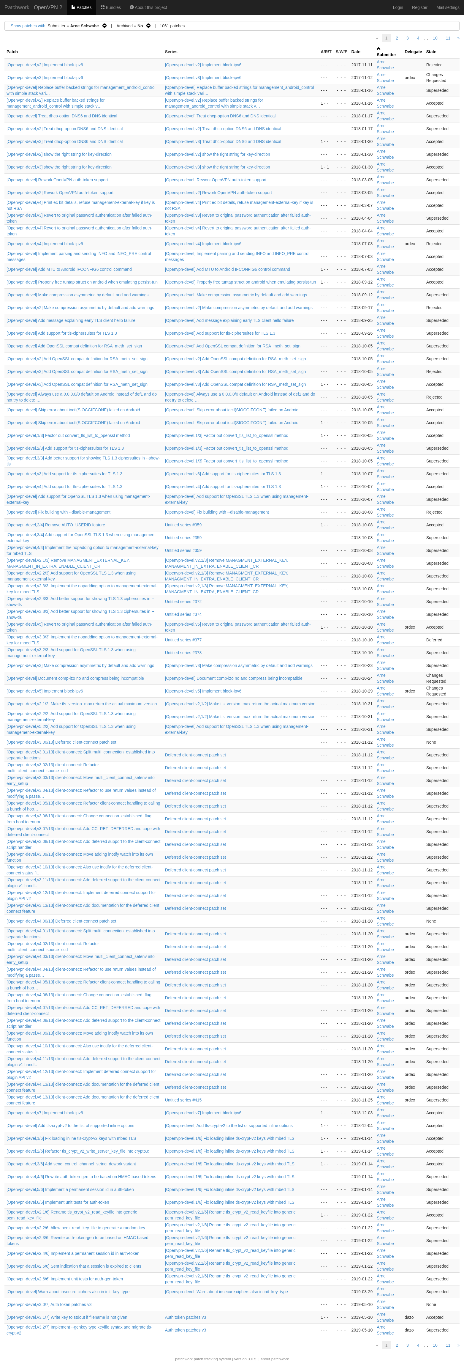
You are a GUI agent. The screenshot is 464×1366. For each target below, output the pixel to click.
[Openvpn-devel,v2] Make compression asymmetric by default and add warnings (80, 307)
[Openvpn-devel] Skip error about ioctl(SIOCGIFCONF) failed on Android (73, 409)
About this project (148, 7)
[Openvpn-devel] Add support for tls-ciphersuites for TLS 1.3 (62, 333)
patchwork (184, 1359)
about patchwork (275, 1359)
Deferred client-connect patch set (195, 755)
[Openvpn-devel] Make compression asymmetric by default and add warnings (78, 294)
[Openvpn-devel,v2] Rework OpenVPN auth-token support (60, 192)
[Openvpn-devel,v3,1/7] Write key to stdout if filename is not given (67, 1317)
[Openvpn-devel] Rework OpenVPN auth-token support (57, 179)
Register (419, 7)
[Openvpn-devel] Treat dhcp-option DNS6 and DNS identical (62, 116)
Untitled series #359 (183, 525)
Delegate (413, 51)
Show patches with (28, 25)
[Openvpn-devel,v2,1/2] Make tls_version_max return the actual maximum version (82, 703)
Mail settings (448, 7)
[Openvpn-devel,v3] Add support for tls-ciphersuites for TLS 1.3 (64, 473)
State (431, 51)
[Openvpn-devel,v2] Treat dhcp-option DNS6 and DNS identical (65, 128)
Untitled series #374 (183, 614)
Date (355, 51)
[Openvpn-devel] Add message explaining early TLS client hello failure (71, 320)
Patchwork (16, 7)
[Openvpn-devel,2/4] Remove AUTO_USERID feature (56, 525)
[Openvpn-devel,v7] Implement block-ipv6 (45, 1112)
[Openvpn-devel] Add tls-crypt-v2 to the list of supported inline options (70, 1125)
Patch (12, 51)
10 (435, 38)
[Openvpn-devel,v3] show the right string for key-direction (59, 167)
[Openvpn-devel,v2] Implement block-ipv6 (45, 64)
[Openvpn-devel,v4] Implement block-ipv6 (45, 243)
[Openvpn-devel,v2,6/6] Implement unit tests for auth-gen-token (65, 1279)
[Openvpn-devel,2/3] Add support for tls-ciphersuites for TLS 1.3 (65, 448)
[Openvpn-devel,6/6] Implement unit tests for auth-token (58, 1202)
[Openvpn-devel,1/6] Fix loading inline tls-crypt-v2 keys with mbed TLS (71, 1138)
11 (448, 38)
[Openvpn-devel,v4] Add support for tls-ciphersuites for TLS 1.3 (64, 486)
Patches (81, 7)
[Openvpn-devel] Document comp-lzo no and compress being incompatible (75, 678)
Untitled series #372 (183, 601)
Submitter (386, 54)
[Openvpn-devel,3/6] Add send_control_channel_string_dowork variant (71, 1164)
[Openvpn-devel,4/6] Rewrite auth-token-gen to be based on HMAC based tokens (81, 1176)
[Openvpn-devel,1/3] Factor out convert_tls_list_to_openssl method (68, 435)
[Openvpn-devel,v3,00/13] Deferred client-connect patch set (61, 742)
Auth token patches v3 (185, 1317)
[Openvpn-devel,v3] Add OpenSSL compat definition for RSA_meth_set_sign (77, 371)
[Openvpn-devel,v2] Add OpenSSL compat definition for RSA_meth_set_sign (77, 358)
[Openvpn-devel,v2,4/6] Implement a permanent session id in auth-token (73, 1253)
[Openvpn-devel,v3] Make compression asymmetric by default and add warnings (80, 665)
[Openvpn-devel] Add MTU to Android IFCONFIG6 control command (69, 269)
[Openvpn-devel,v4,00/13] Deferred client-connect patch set (61, 921)
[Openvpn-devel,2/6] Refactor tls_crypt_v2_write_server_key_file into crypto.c (78, 1151)
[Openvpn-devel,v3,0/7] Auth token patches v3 (49, 1304)
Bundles (111, 7)
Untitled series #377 (183, 640)
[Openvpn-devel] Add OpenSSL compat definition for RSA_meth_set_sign (74, 346)
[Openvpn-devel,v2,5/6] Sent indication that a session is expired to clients (74, 1266)
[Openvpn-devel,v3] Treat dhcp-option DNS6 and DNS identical (65, 141)
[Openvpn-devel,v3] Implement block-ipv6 (45, 77)
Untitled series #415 (183, 1100)
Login (398, 7)
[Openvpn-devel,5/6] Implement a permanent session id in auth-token (70, 1189)
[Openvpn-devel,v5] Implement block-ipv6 (45, 691)
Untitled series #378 (183, 652)
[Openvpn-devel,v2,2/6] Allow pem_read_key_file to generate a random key (76, 1227)
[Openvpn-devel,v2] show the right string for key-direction (59, 154)
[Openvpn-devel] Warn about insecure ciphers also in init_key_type (68, 1291)
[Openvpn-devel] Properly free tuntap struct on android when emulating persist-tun (82, 282)
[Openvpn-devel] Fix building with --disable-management (58, 512)
